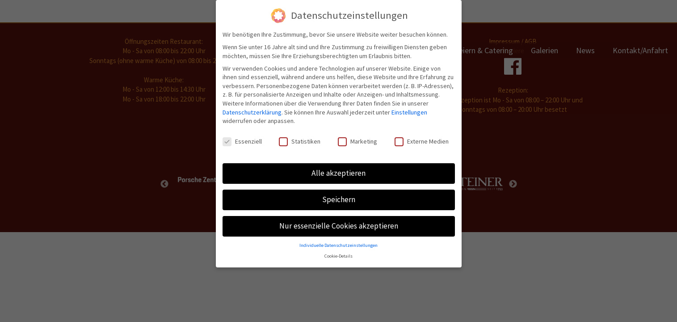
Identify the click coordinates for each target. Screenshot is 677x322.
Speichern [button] (338, 198)
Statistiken (299, 140)
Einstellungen (409, 110)
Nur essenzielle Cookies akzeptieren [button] (338, 224)
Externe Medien (422, 140)
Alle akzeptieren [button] (338, 172)
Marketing (357, 140)
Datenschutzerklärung (252, 110)
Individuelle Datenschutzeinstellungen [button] (338, 243)
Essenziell (242, 140)
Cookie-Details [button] (338, 255)
